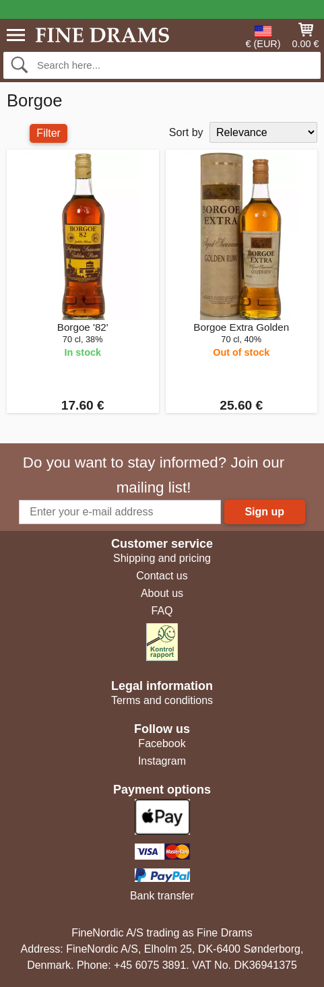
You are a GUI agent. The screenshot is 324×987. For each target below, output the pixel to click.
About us (162, 593)
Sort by (186, 132)
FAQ (161, 610)
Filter (48, 133)
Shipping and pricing (162, 558)
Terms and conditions (162, 700)
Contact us (161, 575)
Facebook (161, 743)
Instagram (162, 761)
